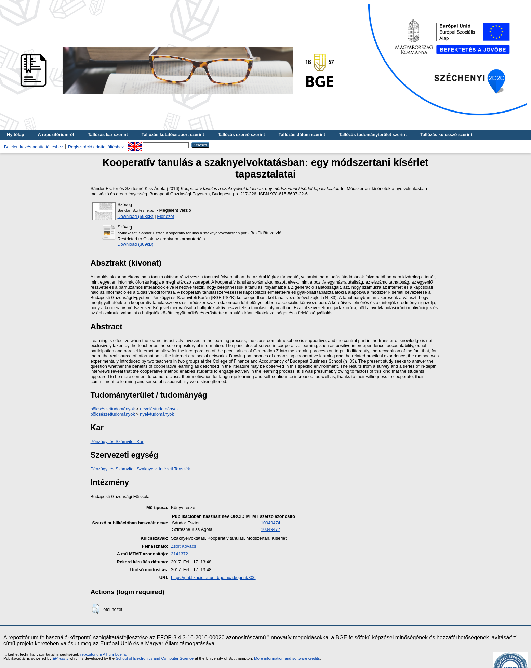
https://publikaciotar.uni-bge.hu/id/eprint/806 (213, 577)
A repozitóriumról (56, 134)
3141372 (179, 553)
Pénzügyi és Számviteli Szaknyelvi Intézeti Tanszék (140, 468)
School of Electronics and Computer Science (155, 658)
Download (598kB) (136, 216)
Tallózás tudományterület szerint (373, 134)
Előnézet (165, 216)
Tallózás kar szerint (108, 134)
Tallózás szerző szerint (241, 134)
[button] (95, 609)
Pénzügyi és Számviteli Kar (117, 441)
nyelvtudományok (157, 414)
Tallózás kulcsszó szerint (446, 134)
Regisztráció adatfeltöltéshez (96, 146)
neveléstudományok (159, 408)
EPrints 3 (60, 658)
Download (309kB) (136, 244)
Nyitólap (15, 134)
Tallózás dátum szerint (302, 134)
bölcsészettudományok (113, 408)
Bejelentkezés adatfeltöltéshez (33, 146)
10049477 (270, 529)
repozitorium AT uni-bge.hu (103, 654)
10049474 (270, 522)
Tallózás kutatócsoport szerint (173, 134)
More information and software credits (287, 658)
